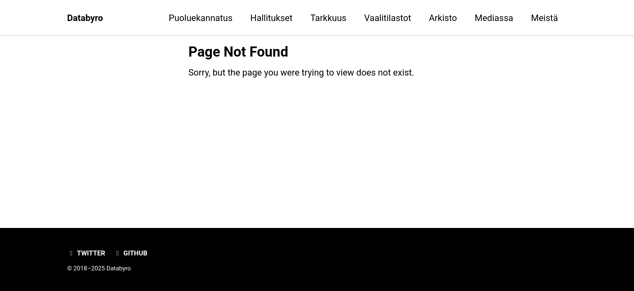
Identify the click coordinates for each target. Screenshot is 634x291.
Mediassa (494, 18)
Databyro (85, 18)
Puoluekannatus (200, 18)
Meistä (544, 18)
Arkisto (443, 18)
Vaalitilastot (387, 18)
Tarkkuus (328, 18)
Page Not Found (238, 52)
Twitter (86, 253)
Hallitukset (271, 18)
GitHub (131, 253)
